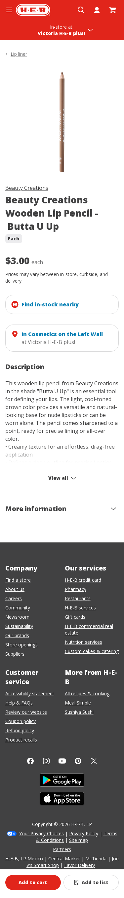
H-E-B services (80, 607)
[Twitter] (94, 761)
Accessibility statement (29, 693)
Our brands (17, 635)
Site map (78, 840)
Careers (13, 598)
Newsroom (17, 617)
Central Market (64, 858)
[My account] (97, 10)
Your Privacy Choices (41, 833)
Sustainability (19, 626)
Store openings (21, 644)
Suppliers (14, 654)
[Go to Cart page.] (113, 10)
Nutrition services (83, 642)
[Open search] (81, 10)
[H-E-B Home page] (33, 10)
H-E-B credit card (83, 580)
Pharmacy (75, 589)
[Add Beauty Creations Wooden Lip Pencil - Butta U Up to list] (91, 882)
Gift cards (75, 617)
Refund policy (19, 730)
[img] (62, 122)
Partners (62, 849)
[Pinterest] (78, 761)
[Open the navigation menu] (9, 10)
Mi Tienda (95, 858)
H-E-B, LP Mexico (24, 858)
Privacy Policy (83, 833)
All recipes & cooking (87, 693)
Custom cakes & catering (92, 651)
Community (17, 607)
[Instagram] (46, 761)
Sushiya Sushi (79, 712)
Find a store (18, 580)
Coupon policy (20, 721)
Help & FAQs (19, 703)
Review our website (26, 712)
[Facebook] (30, 761)
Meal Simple (78, 703)
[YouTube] (62, 761)
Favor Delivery (79, 865)
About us (14, 589)
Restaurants (78, 598)
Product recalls (21, 740)
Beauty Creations (26, 187)
